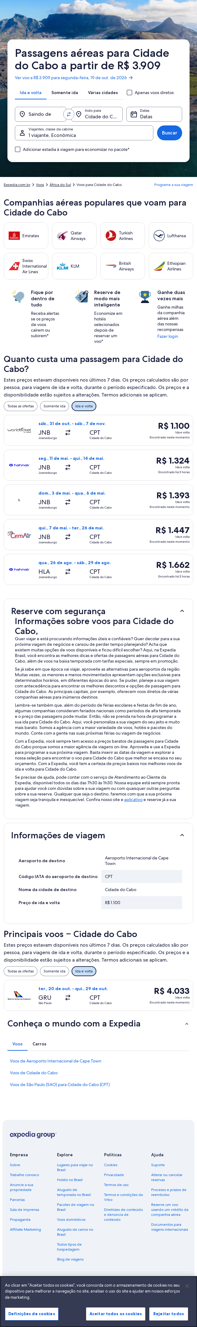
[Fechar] (187, 1291)
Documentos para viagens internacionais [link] (169, 1227)
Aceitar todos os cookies (116, 1318)
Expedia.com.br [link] (17, 184)
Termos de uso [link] (116, 1184)
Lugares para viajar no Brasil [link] (75, 1167)
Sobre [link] (15, 1164)
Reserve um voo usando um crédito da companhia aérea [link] (169, 1209)
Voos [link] (40, 184)
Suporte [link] (158, 1164)
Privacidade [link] (114, 1174)
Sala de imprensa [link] (24, 1209)
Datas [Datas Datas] (146, 116)
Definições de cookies (31, 1318)
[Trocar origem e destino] (68, 114)
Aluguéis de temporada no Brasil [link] (74, 1192)
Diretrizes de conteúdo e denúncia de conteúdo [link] (123, 1214)
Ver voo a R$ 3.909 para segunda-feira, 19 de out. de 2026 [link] (74, 77)
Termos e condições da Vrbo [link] (123, 1197)
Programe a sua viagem (173, 184)
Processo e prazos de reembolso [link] (168, 1192)
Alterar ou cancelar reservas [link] (166, 1177)
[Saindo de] (40, 114)
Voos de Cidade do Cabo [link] (34, 1073)
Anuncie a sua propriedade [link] (21, 1187)
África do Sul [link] (60, 184)
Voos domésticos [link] (71, 1219)
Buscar (169, 133)
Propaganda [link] (20, 1219)
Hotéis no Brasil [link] (70, 1179)
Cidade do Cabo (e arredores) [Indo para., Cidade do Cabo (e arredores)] (104, 116)
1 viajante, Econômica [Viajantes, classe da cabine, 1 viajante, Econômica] (52, 135)
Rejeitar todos (168, 1318)
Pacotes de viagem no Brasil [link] (75, 1207)
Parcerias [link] (17, 1199)
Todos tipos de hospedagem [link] (69, 1247)
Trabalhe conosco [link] (24, 1174)
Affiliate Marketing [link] (25, 1229)
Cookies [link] (110, 1164)
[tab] (30, 92)
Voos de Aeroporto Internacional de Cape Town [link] (55, 1061)
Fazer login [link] (167, 336)
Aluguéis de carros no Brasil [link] (75, 1232)
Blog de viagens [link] (70, 1259)
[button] (98, 611)
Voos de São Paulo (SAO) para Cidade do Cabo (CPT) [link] (60, 1084)
